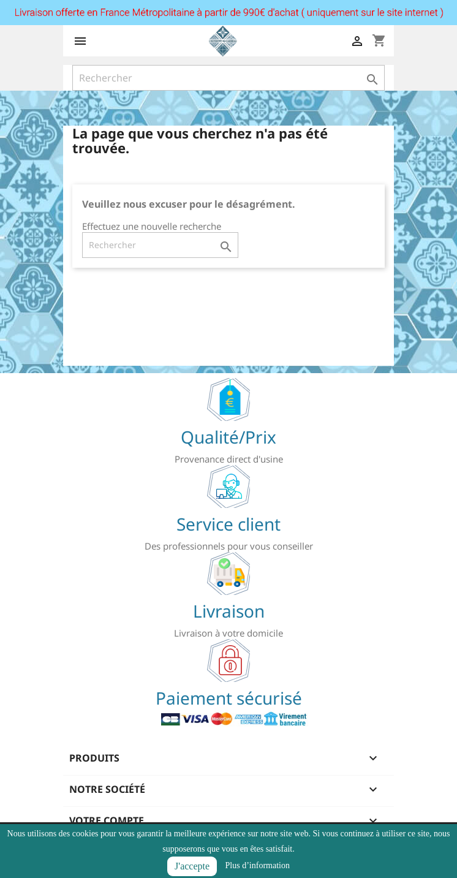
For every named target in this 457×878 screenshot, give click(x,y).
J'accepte (192, 866)
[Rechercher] (228, 78)
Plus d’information (257, 865)
